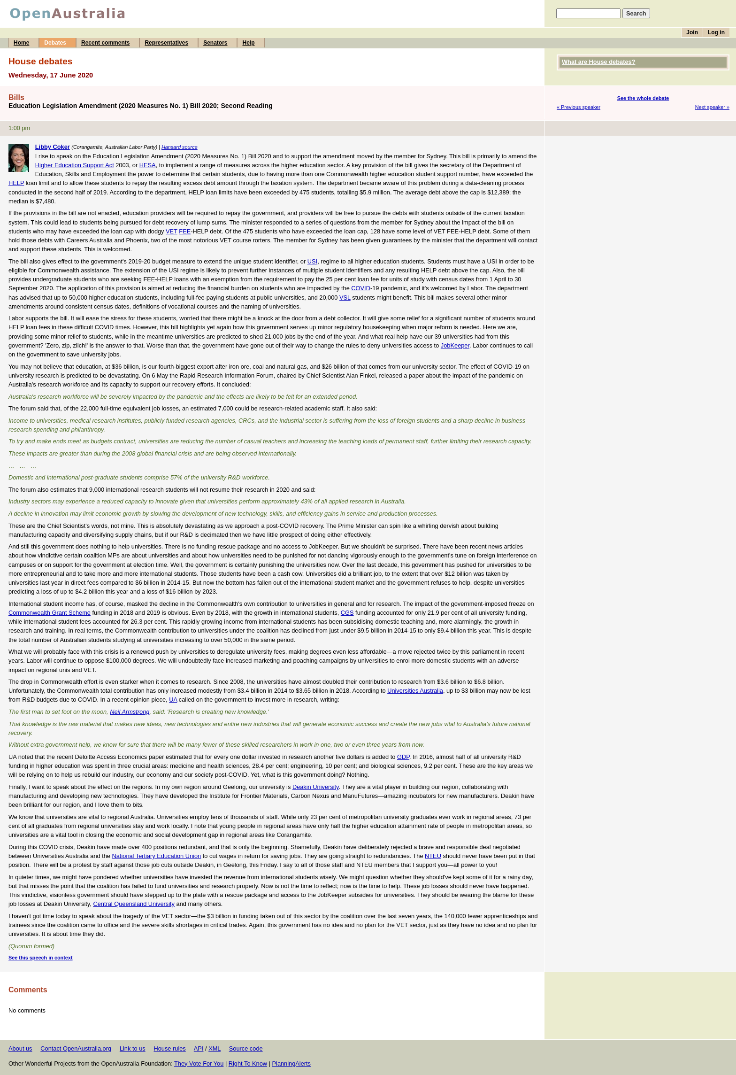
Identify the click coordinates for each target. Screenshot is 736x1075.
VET (171, 231)
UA (173, 699)
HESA (147, 165)
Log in (716, 32)
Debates (55, 42)
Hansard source (179, 147)
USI (312, 261)
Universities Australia (415, 690)
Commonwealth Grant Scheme (49, 612)
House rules (169, 1048)
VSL (345, 297)
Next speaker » (712, 107)
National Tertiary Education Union (156, 855)
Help (248, 42)
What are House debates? (598, 61)
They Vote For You (198, 1063)
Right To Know (248, 1063)
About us (20, 1048)
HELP (16, 182)
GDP (403, 756)
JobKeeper (455, 345)
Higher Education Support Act (74, 165)
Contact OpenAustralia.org (75, 1048)
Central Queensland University (134, 903)
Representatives (166, 42)
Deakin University (315, 786)
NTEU (433, 855)
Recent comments (105, 42)
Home (21, 42)
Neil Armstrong (129, 711)
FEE (185, 231)
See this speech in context (40, 957)
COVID (360, 288)
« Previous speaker (578, 107)
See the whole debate (643, 98)
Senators (215, 42)
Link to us (133, 1048)
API (199, 1048)
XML (214, 1048)
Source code (246, 1048)
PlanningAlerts (291, 1063)
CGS (347, 612)
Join (692, 32)
